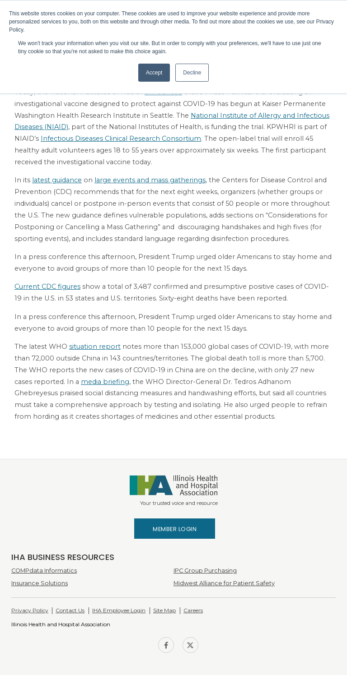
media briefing (105, 382)
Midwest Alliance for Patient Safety (224, 583)
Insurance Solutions (39, 583)
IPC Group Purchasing (205, 570)
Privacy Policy (29, 610)
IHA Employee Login (118, 610)
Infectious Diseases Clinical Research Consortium (121, 138)
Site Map (164, 610)
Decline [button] (192, 72)
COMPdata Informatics (44, 570)
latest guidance (57, 180)
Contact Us (70, 610)
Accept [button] (154, 72)
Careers (193, 610)
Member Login (175, 529)
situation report (95, 346)
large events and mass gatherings (150, 180)
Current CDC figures (47, 286)
